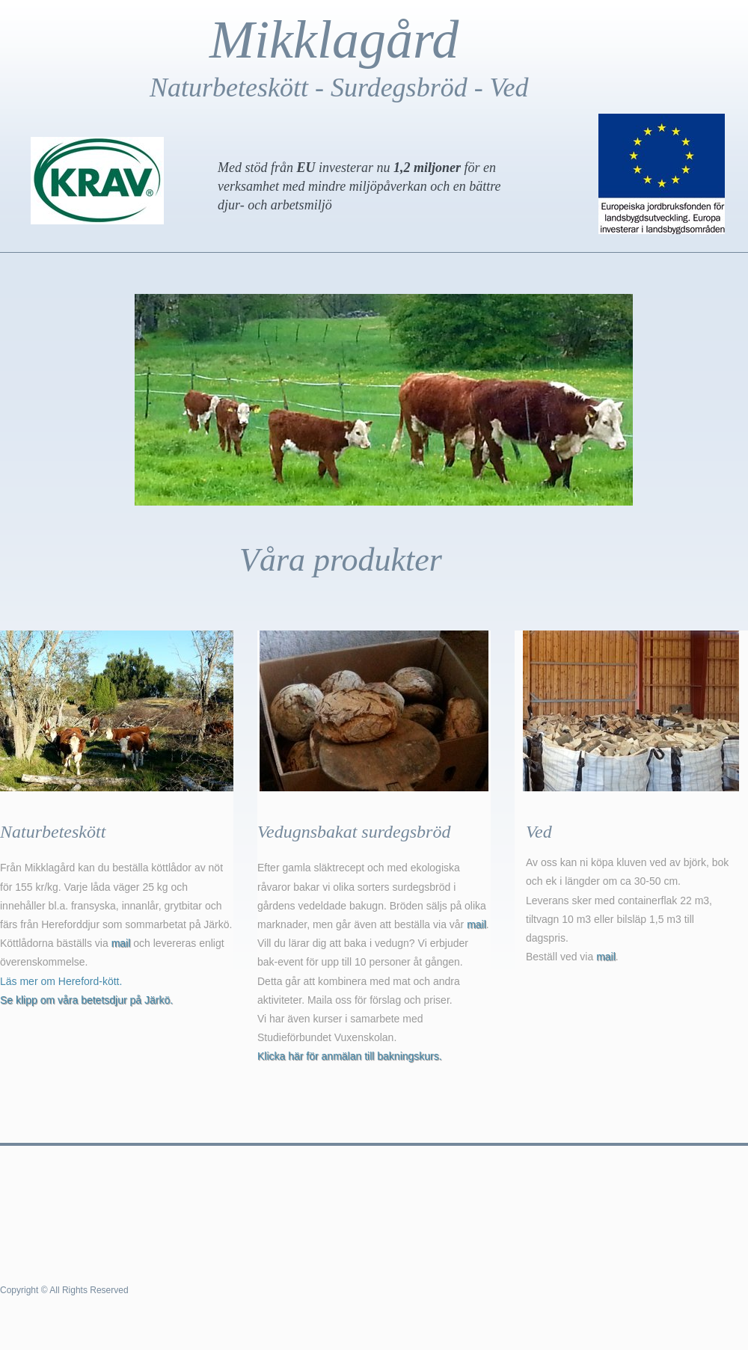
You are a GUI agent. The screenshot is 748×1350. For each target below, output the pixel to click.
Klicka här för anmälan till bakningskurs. (349, 1056)
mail (121, 943)
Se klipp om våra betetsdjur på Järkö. (86, 1000)
